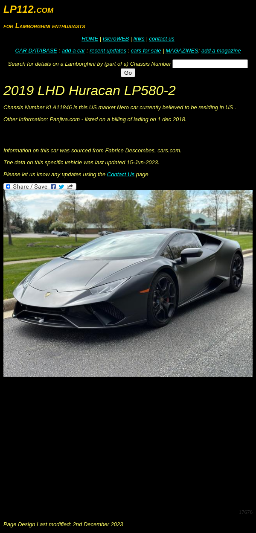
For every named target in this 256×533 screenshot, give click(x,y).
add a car (73, 50)
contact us (161, 38)
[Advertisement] (129, 442)
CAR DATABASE (36, 50)
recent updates (108, 50)
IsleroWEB (116, 38)
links (139, 38)
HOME (89, 38)
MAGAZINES (182, 50)
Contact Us (120, 174)
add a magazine (221, 50)
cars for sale (146, 50)
